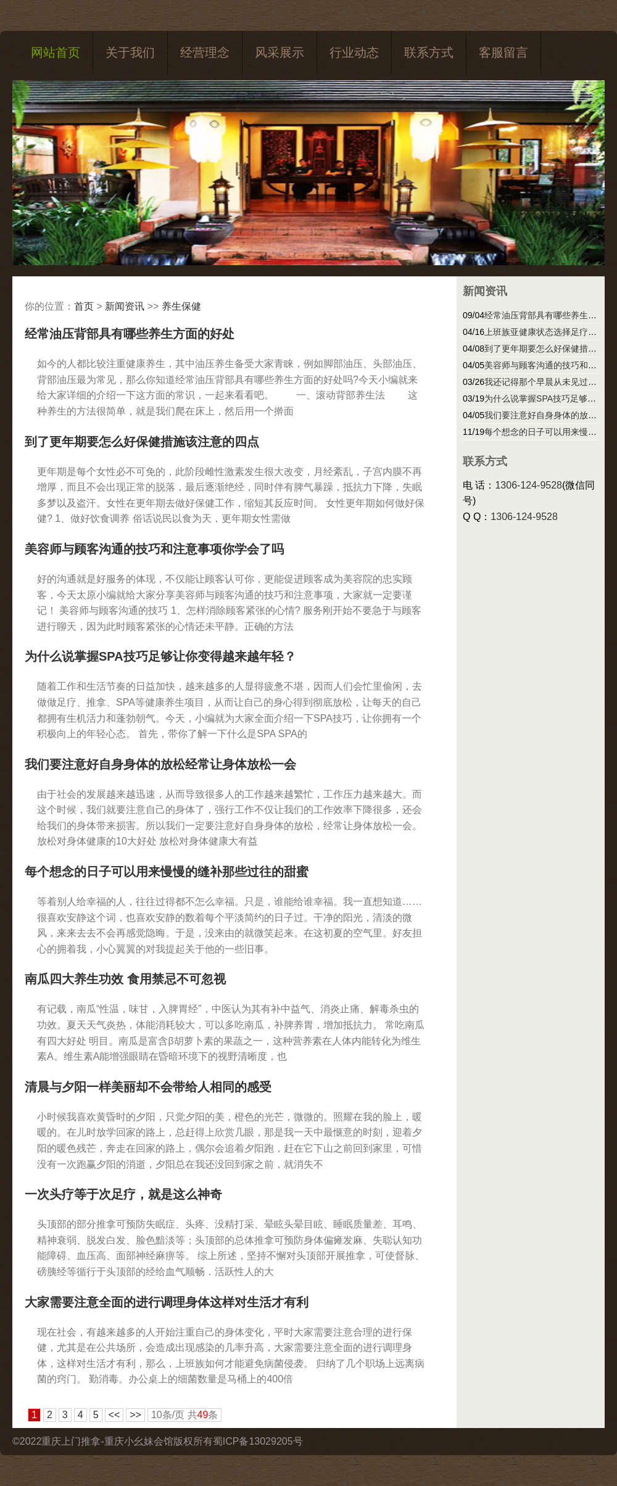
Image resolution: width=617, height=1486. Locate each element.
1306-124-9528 (528, 485)
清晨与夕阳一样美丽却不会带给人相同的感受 (148, 1087)
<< (114, 1415)
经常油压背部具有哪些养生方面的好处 (129, 334)
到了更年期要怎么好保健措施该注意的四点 (142, 441)
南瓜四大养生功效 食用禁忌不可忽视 (125, 979)
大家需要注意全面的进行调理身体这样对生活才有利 (166, 1302)
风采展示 (279, 52)
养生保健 (181, 306)
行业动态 (354, 52)
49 (203, 1415)
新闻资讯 (124, 306)
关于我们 (130, 52)
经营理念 (205, 52)
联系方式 (428, 52)
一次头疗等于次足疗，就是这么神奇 (123, 1194)
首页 (84, 306)
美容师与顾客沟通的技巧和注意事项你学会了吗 (154, 549)
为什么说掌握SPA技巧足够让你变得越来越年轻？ (160, 656)
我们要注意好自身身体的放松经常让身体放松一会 (160, 764)
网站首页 (55, 52)
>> (135, 1415)
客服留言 (503, 52)
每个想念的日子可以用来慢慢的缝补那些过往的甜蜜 (166, 871)
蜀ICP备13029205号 (258, 1441)
